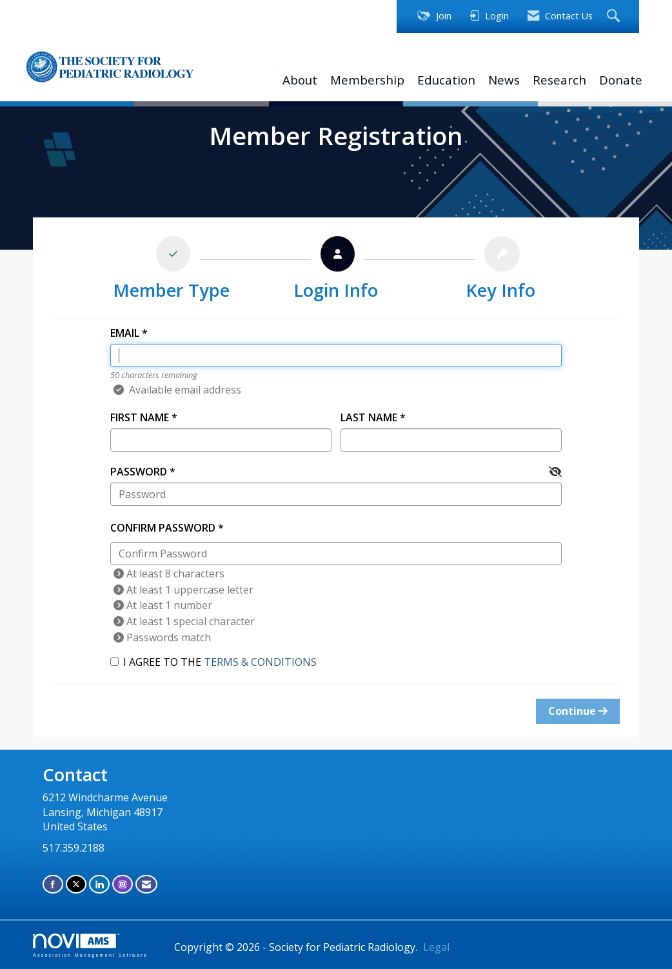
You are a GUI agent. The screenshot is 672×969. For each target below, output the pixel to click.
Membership (367, 80)
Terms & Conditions (260, 662)
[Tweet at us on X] (76, 884)
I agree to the (213, 662)
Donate (620, 80)
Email (124, 333)
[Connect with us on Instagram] (122, 884)
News (504, 80)
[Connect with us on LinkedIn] (99, 884)
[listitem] (171, 271)
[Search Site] (615, 16)
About (299, 80)
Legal (436, 947)
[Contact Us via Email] (146, 884)
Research (559, 80)
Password (138, 472)
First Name (139, 417)
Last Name (369, 417)
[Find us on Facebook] (53, 884)
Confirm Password (162, 528)
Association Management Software (90, 945)
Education (446, 80)
